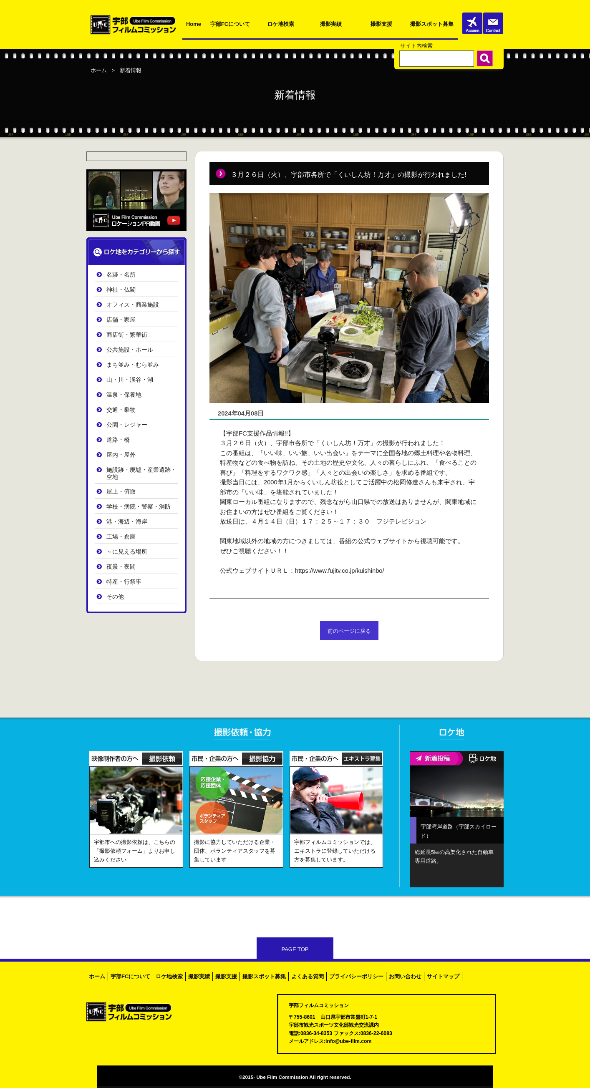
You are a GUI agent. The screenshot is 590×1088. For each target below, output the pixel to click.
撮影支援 (381, 24)
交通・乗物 (121, 410)
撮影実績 (331, 24)
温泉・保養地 (123, 395)
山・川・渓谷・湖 (129, 380)
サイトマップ (443, 976)
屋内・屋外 (121, 455)
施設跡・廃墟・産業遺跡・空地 (141, 473)
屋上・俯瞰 (121, 492)
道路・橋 (118, 440)
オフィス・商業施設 (132, 305)
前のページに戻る (349, 631)
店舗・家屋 (121, 320)
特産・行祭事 (123, 582)
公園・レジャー (126, 425)
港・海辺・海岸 (126, 522)
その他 (115, 597)
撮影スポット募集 (432, 24)
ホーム (99, 70)
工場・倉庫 (121, 537)
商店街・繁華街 (126, 335)
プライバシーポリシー (356, 976)
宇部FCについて (230, 24)
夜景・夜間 (121, 567)
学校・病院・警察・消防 (138, 507)
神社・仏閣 (121, 290)
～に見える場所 (126, 552)
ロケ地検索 (280, 24)
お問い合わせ (405, 976)
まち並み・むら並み (132, 365)
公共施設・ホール (129, 350)
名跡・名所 (121, 275)
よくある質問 (307, 976)
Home (193, 24)
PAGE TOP (294, 949)
